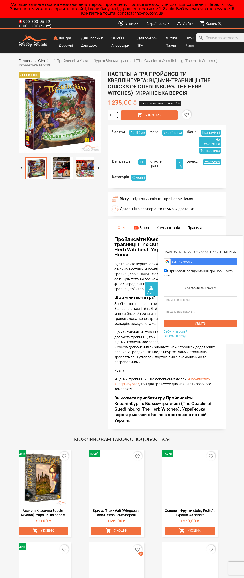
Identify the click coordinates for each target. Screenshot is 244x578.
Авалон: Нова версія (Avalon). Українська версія (31, 327)
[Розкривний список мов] (159, 23)
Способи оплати (31, 542)
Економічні (211, 132)
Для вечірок (144, 38)
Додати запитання (43, 458)
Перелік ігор (220, 4)
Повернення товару (34, 554)
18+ (137, 45)
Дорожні (63, 45)
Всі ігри (62, 38)
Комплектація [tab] (168, 227)
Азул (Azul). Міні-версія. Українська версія (90, 325)
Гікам (186, 38)
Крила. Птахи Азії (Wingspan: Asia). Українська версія (60, 251)
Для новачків (89, 38)
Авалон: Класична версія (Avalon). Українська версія (31, 251)
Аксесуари (117, 45)
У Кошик (31, 278)
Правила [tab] (194, 227)
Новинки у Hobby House (90, 525)
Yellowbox (212, 162)
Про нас (25, 537)
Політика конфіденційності (39, 525)
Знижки (77, 519)
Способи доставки (33, 519)
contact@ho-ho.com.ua (140, 540)
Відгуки (24, 560)
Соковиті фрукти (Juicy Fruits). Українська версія (90, 249)
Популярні (80, 531)
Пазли (168, 45)
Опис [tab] (122, 227)
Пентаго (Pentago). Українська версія (60, 325)
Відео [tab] (141, 227)
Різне (186, 45)
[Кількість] (111, 115)
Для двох (86, 45)
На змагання (212, 141)
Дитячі (168, 38)
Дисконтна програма (35, 548)
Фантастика (210, 150)
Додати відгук (79, 458)
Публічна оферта (32, 531)
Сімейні (114, 38)
